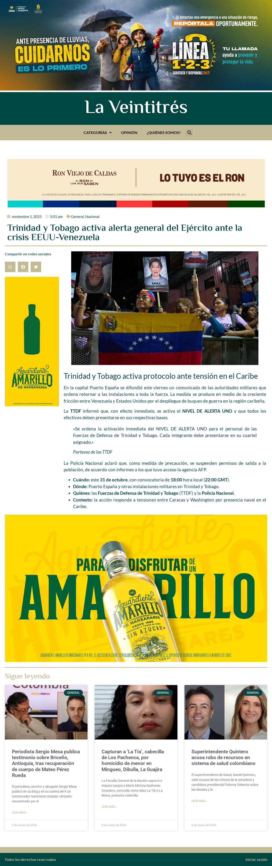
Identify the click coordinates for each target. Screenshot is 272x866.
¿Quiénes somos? (164, 132)
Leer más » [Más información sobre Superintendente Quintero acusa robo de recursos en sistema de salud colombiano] (199, 801)
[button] (189, 133)
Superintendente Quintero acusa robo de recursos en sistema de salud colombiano (223, 757)
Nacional (92, 216)
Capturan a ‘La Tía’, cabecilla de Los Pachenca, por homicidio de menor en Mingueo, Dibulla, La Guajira (133, 760)
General (77, 216)
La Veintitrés (136, 108)
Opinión (129, 132)
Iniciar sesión (256, 859)
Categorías (98, 132)
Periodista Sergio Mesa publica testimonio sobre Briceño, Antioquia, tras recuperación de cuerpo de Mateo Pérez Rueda (46, 763)
